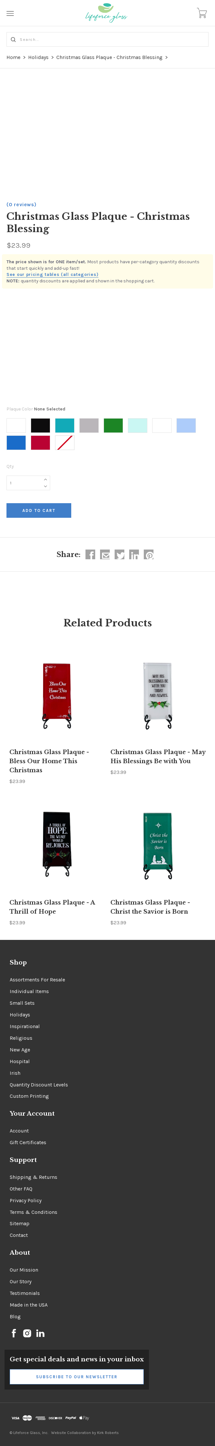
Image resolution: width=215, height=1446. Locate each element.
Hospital (20, 1061)
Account (19, 1131)
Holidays (38, 57)
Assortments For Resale (37, 980)
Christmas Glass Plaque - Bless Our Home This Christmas (49, 761)
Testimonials (25, 1293)
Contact (19, 1235)
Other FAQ (21, 1189)
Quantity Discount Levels (39, 1085)
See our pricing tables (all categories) (52, 274)
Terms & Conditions (33, 1212)
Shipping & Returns (33, 1177)
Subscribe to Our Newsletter (77, 1376)
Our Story (20, 1281)
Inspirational (25, 1026)
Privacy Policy (25, 1200)
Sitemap (19, 1223)
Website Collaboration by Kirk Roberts (85, 1432)
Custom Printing (29, 1096)
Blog (15, 1316)
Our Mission (24, 1270)
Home (13, 57)
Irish (15, 1073)
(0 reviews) (21, 204)
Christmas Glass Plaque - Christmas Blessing (109, 57)
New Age (20, 1050)
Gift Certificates (28, 1142)
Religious (21, 1038)
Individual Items (29, 991)
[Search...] (107, 39)
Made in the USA (29, 1305)
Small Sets (22, 1003)
